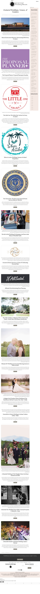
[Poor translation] (3, 582)
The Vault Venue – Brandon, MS (33, 23)
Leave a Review (20, 559)
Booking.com (32, 7)
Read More (15, 46)
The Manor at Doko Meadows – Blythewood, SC (34, 20)
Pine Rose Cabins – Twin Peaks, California (34, 36)
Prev (3, 552)
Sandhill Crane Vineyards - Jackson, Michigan (34, 81)
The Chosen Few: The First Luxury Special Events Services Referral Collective (15, 199)
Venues (10, 562)
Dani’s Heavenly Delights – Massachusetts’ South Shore (34, 39)
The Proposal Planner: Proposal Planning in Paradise (15, 75)
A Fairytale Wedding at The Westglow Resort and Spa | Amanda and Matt (15, 474)
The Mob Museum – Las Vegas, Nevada (34, 52)
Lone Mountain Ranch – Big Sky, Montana (33, 43)
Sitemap (16, 572)
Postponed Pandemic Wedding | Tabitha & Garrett (34, 88)
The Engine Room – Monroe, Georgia (34, 54)
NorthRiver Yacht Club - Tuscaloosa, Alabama (33, 84)
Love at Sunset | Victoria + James (33, 91)
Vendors (13, 562)
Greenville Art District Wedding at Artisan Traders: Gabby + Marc (15, 414)
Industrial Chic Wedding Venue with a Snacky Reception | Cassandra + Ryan (15, 510)
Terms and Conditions (21, 572)
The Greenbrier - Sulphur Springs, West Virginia (34, 70)
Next (7, 552)
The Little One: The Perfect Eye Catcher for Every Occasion (15, 116)
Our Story (29, 562)
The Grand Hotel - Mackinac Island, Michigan (33, 66)
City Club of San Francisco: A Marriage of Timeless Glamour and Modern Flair (34, 32)
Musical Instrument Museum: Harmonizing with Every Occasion (15, 38)
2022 (32, 102)
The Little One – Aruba (33, 57)
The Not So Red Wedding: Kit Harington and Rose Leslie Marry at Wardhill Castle (15, 235)
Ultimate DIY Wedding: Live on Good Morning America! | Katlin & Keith (15, 364)
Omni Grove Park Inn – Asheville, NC (33, 28)
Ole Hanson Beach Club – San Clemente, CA (34, 14)
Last (8, 552)
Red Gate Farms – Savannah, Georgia (33, 46)
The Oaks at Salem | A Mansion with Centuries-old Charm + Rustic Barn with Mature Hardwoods (15, 318)
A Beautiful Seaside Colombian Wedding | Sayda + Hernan (15, 542)
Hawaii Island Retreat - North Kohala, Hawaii (33, 73)
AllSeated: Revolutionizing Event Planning (15, 288)
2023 (32, 100)
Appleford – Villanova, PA (33, 26)
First (2, 552)
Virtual (15, 562)
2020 (32, 105)
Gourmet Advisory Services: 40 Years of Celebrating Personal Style (15, 263)
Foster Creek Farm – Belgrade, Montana (34, 17)
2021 (32, 103)
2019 (32, 107)
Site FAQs (21, 562)
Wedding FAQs (25, 562)
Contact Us (18, 562)
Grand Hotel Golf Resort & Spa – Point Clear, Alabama (34, 60)
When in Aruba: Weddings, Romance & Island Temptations (15, 158)
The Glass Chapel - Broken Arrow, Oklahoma (34, 77)
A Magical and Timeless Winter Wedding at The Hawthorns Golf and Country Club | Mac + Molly (15, 399)
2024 (32, 98)
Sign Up (29, 567)
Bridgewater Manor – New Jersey (34, 49)
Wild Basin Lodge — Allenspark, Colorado (34, 63)
